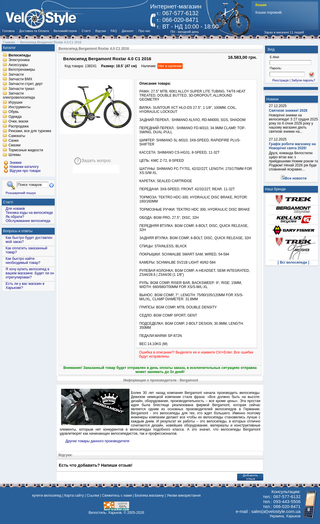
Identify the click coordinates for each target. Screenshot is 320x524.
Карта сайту (74, 495)
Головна (8, 31)
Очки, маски (18, 122)
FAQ (114, 31)
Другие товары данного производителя (97, 441)
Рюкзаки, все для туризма (29, 131)
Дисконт (128, 31)
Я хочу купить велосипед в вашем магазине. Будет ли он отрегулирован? (30, 273)
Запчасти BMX (20, 79)
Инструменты (19, 107)
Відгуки (100, 31)
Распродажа (18, 126)
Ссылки (93, 495)
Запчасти (16, 74)
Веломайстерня (65, 31)
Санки (13, 140)
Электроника (19, 60)
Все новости (296, 178)
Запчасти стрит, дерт (25, 84)
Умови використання (183, 495)
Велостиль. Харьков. (106, 513)
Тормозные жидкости (25, 150)
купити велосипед (46, 495)
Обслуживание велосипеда (28, 221)
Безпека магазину (149, 495)
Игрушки (15, 102)
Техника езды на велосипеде (29, 213)
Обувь (13, 112)
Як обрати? (15, 217)
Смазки (14, 145)
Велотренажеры (21, 70)
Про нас (144, 31)
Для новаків (15, 209)
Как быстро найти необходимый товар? (23, 261)
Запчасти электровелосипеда (19, 96)
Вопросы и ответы (18, 231)
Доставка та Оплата (34, 31)
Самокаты (16, 136)
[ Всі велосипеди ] (293, 262)
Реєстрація (280, 80)
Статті (85, 31)
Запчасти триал (21, 89)
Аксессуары (18, 65)
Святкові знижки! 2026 (288, 111)
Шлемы (14, 155)
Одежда (15, 117)
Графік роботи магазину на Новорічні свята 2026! (292, 146)
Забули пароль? (303, 80)
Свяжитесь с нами (117, 495)
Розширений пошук (21, 193)
